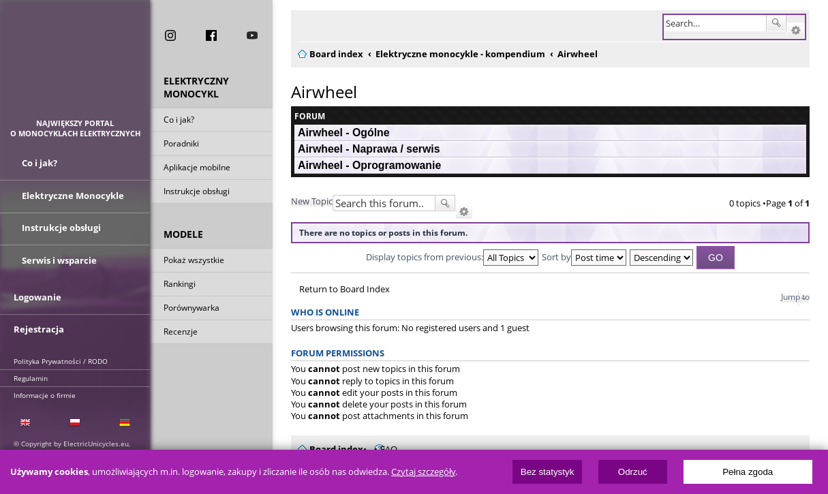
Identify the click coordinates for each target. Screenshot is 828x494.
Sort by (584, 257)
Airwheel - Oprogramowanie (369, 165)
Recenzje (181, 333)
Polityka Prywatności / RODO (61, 356)
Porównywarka (191, 309)
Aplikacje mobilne (197, 168)
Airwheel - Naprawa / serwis (369, 149)
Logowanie (37, 294)
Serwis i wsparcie (59, 257)
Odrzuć (632, 472)
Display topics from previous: (452, 257)
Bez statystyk (547, 472)
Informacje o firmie (45, 390)
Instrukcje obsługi (197, 192)
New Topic (312, 201)
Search (776, 23)
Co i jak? (179, 121)
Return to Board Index (344, 289)
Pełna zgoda (747, 472)
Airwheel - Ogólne (344, 132)
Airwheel (324, 91)
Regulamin (31, 373)
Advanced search (795, 30)
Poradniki (181, 145)
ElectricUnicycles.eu (75, 65)
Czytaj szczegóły (423, 472)
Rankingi (180, 285)
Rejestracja (39, 325)
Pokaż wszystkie (194, 261)
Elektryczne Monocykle (73, 196)
